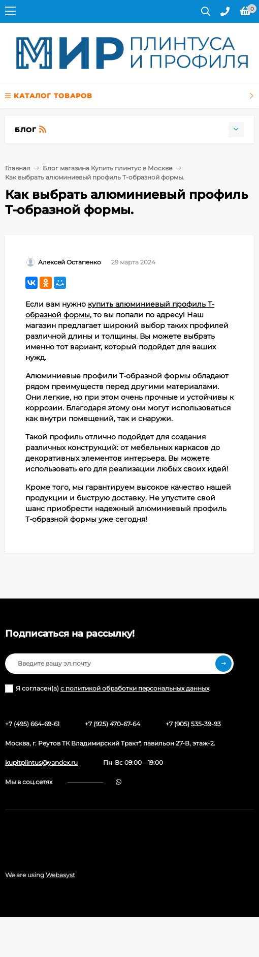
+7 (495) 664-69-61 (32, 724)
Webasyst (60, 875)
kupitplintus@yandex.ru (41, 762)
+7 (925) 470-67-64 (112, 724)
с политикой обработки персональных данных (134, 688)
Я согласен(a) (107, 688)
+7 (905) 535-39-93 (193, 724)
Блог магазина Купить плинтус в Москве (107, 168)
